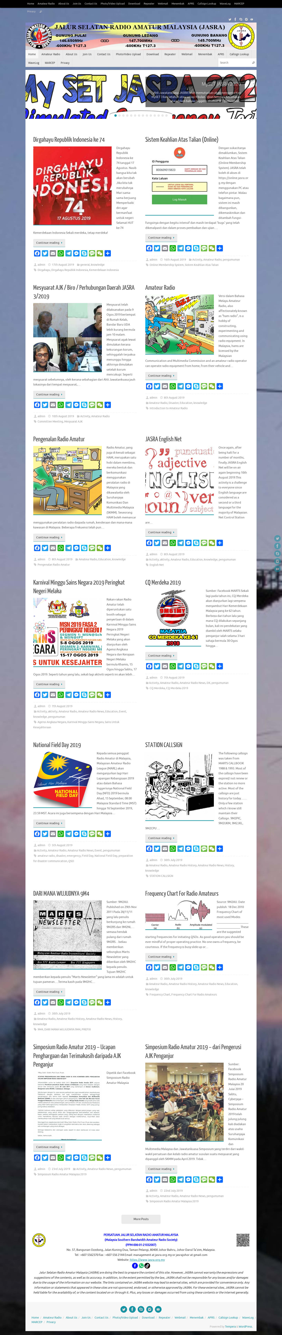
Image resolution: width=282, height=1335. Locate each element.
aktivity (164, 559)
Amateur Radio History (183, 865)
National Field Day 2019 (57, 745)
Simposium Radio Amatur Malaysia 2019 (62, 1174)
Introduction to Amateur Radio (169, 408)
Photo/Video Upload (113, 3)
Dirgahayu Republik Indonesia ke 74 (69, 139)
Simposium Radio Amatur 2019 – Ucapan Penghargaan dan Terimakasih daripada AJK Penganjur (77, 1056)
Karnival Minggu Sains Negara (85, 722)
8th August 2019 (174, 397)
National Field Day (106, 856)
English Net (157, 565)
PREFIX (86, 1029)
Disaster (174, 403)
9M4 (40, 1029)
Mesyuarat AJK (73, 421)
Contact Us (91, 3)
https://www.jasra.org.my (147, 1260)
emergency (74, 856)
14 (166, 115)
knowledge (98, 264)
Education (186, 403)
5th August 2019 (62, 845)
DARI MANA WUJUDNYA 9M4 (61, 893)
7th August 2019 (62, 706)
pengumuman (231, 259)
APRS (191, 3)
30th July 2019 (173, 860)
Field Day (87, 856)
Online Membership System (167, 265)
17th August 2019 (63, 264)
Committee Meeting (50, 421)
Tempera (230, 1326)
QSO (71, 861)
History (229, 865)
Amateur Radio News (91, 711)
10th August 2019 (63, 416)
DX (208, 683)
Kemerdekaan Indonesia (104, 270)
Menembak (178, 3)
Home (30, 3)
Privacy (31, 11)
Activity (197, 259)
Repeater (149, 3)
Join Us (77, 3)
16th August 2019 (175, 259)
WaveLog (225, 3)
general (85, 264)
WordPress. (246, 1326)
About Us (63, 3)
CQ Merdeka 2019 (163, 582)
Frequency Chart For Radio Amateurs (182, 893)
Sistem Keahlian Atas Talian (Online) (182, 139)
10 (151, 115)
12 (158, 115)
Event (122, 711)
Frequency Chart (160, 994)
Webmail (163, 3)
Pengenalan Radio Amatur (59, 439)
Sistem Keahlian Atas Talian (202, 265)
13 (162, 115)
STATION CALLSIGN (163, 745)
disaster (61, 856)
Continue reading (50, 243)
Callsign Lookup (207, 3)
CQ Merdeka (157, 688)
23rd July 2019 (61, 1169)
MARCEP (239, 3)
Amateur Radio (46, 3)
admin (41, 264)
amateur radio (46, 856)
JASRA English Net (163, 439)
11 (155, 115)
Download (134, 3)
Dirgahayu (44, 270)
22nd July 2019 (173, 1190)
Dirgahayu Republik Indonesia (69, 270)
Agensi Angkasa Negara (52, 722)
